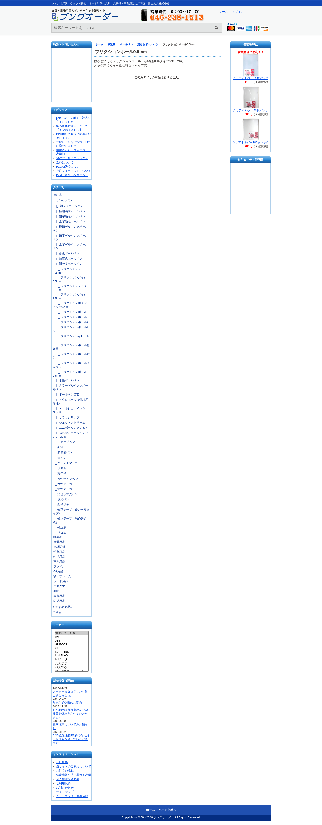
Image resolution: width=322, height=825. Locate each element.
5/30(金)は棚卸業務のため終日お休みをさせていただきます (71, 739)
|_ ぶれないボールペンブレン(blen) (70, 434)
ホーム (224, 11)
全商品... (58, 612)
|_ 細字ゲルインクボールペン (70, 237)
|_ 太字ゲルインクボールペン (70, 246)
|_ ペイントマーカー (67, 463)
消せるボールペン (148, 44)
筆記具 (111, 44)
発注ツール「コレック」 (72, 158)
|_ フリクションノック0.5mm (70, 279)
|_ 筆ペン (59, 457)
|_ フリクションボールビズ (71, 329)
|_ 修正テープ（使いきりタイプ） (71, 511)
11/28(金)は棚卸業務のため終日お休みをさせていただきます (70, 713)
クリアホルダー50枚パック (250, 110)
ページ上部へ (167, 810)
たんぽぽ (71, 663)
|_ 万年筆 (59, 473)
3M (71, 637)
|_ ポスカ (59, 468)
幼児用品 (59, 556)
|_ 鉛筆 (58, 447)
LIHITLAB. (71, 655)
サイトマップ (65, 792)
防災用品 (59, 601)
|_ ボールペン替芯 (66, 394)
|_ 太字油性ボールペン (69, 221)
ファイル (59, 566)
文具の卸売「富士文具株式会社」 (72, 91)
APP (71, 641)
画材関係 (59, 547)
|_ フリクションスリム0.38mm (70, 270)
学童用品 (59, 551)
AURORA (71, 644)
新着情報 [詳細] (63, 680)
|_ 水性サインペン (65, 478)
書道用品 (59, 542)
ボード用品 (60, 581)
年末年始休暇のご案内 (67, 702)
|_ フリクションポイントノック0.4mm (71, 304)
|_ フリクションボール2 (70, 312)
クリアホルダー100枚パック (250, 142)
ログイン (238, 11)
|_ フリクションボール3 (70, 317)
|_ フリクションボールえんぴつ (71, 364)
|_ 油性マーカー (64, 489)
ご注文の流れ (65, 770)
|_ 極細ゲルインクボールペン (70, 228)
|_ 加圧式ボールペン (67, 258)
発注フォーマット (72, 61)
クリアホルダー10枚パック (250, 78)
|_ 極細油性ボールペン (69, 211)
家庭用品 (59, 596)
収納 (56, 591)
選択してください (71, 633)
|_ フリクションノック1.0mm (70, 296)
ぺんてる (71, 667)
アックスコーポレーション (71, 671)
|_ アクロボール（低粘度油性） (70, 401)
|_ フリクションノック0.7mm (70, 287)
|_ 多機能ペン (62, 452)
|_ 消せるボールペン (68, 206)
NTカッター (71, 659)
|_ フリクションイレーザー (71, 338)
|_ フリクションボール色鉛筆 (71, 347)
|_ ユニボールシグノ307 (70, 427)
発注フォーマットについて (73, 170)
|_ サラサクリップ (66, 417)
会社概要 (62, 762)
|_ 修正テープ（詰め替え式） (70, 520)
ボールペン (126, 44)
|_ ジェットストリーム (69, 422)
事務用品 (59, 561)
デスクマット (62, 586)
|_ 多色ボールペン (66, 253)
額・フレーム (62, 576)
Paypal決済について (69, 166)
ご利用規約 (63, 783)
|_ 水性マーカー (64, 484)
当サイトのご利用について (73, 766)
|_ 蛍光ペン (61, 499)
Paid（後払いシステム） (72, 175)
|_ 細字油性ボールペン (69, 216)
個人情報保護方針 (67, 779)
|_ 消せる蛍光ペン (65, 494)
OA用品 (58, 571)
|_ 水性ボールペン (66, 380)
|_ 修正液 (59, 527)
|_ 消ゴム (59, 532)
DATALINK (71, 652)
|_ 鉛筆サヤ (61, 504)
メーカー (58, 625)
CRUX (71, 648)
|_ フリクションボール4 (70, 322)
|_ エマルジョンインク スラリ (70, 410)
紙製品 (57, 537)
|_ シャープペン (64, 441)
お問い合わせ (72, 77)
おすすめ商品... (63, 607)
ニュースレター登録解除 (72, 796)
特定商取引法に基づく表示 (73, 775)
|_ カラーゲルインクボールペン (70, 387)
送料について (65, 162)
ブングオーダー (163, 817)
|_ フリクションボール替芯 (71, 356)
